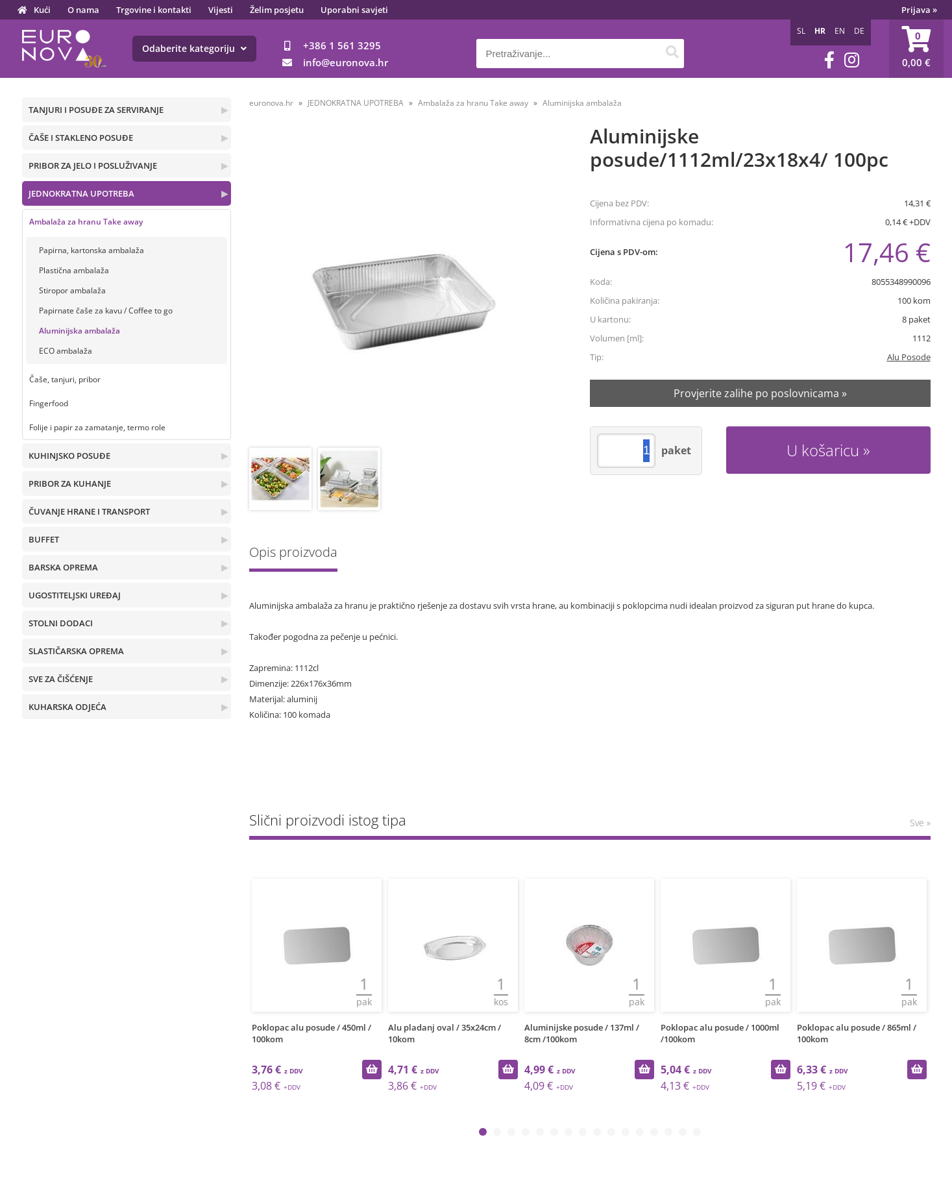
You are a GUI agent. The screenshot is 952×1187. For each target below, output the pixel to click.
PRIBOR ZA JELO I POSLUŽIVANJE (93, 165)
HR (819, 30)
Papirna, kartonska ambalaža (91, 250)
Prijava (919, 10)
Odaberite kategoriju (194, 48)
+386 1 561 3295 (342, 45)
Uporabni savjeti (354, 10)
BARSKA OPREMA (63, 567)
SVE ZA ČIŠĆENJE (61, 679)
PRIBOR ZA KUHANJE (70, 483)
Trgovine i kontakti (153, 10)
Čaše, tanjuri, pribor (65, 379)
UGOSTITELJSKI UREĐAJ (75, 595)
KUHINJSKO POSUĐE (69, 455)
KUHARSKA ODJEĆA (67, 707)
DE (859, 30)
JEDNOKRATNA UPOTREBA (81, 193)
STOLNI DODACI (61, 623)
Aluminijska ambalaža (79, 330)
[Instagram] (851, 60)
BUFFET (44, 539)
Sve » (920, 822)
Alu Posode (909, 357)
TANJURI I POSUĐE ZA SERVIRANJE (96, 110)
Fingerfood (48, 403)
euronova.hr (271, 102)
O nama (83, 10)
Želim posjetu (277, 10)
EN (840, 30)
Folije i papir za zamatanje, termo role (97, 427)
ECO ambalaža (65, 350)
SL (801, 30)
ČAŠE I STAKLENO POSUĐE (81, 137)
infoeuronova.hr (345, 62)
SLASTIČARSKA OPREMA (76, 651)
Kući (42, 10)
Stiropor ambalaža (72, 290)
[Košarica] (916, 48)
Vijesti (220, 10)
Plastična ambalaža (74, 270)
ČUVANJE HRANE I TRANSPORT (89, 511)
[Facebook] (829, 60)
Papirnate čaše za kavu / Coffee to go (106, 310)
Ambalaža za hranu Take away (86, 221)
